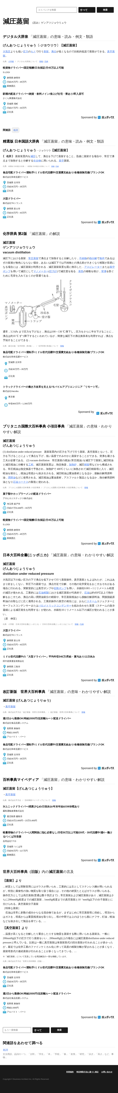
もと (33, 51)
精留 (86, 464)
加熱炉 (73, 464)
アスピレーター (93, 267)
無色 (102, 258)
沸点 (53, 51)
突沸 (103, 271)
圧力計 (53, 271)
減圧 (32, 156)
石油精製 (43, 592)
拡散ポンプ (60, 588)
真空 (61, 160)
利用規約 (70, 1072)
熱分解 (93, 258)
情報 (41, 61)
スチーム (92, 601)
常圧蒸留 (33, 258)
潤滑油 (12, 477)
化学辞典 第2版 (15, 234)
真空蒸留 (10, 706)
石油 (86, 592)
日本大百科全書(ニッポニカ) (25, 555)
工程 (30, 464)
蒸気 (80, 271)
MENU (5, 3)
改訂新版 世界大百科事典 (24, 692)
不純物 (83, 258)
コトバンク (17, 10)
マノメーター (41, 271)
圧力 (25, 51)
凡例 (46, 61)
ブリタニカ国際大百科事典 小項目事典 (34, 426)
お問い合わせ (106, 1072)
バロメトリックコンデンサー (55, 605)
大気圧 (6, 51)
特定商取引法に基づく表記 (87, 1072)
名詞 (15, 130)
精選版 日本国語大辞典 (21, 141)
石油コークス (20, 482)
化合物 (37, 160)
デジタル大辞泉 (15, 37)
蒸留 (46, 51)
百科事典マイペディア (21, 780)
